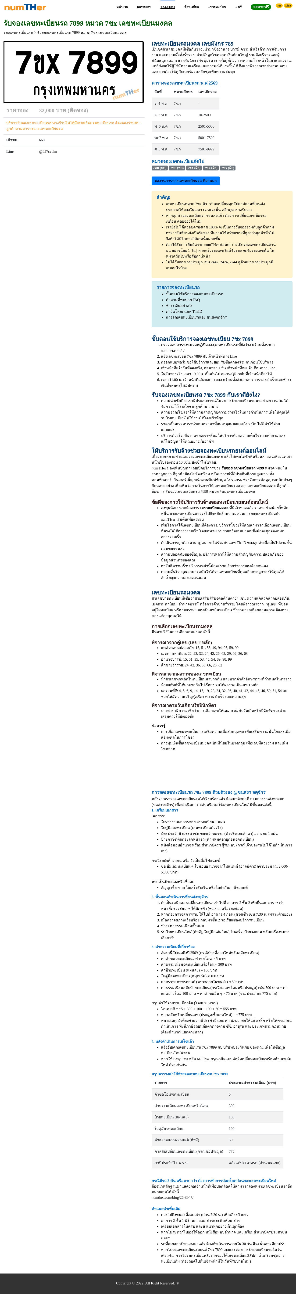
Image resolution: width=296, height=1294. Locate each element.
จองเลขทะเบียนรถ (18, 32)
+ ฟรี (238, 7)
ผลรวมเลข (144, 7)
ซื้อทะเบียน (191, 7)
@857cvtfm (48, 151)
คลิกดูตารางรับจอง (237, 210)
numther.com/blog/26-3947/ (172, 1197)
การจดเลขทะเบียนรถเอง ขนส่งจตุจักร (196, 317)
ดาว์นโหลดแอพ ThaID (184, 311)
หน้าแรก (122, 7)
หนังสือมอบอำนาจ (176, 845)
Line (288, 5)
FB (279, 5)
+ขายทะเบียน (217, 7)
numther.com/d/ (173, 351)
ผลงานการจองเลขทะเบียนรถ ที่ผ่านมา (186, 181)
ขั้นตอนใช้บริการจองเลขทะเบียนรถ (194, 294)
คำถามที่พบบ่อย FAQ (183, 300)
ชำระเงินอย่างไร (179, 306)
